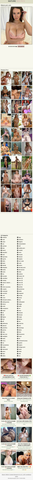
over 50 (20, 280)
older (19, 272)
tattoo (19, 330)
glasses (3, 325)
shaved (20, 312)
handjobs (4, 336)
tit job (19, 336)
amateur (4, 237)
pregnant (20, 293)
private (19, 295)
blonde (3, 265)
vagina (19, 345)
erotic (3, 306)
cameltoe (4, 278)
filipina (3, 317)
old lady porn (21, 267)
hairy (3, 332)
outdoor (20, 274)
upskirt (19, 343)
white (19, 351)
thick (19, 332)
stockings (20, 327)
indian (3, 347)
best (3, 254)
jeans (3, 351)
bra (2, 274)
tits (18, 338)
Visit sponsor (21, 46)
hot (2, 343)
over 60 (20, 282)
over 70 (20, 284)
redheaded (20, 302)
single (19, 317)
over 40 (20, 278)
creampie (4, 291)
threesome (20, 334)
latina (3, 355)
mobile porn (21, 248)
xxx (18, 355)
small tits (20, 323)
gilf (2, 321)
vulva (19, 349)
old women (21, 269)
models (20, 250)
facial (3, 310)
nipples (19, 259)
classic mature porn (7, 282)
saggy (19, 304)
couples (4, 289)
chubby (3, 280)
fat (2, 312)
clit (2, 284)
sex (19, 308)
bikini (3, 261)
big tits (3, 259)
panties (20, 287)
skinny (19, 319)
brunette (4, 276)
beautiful (4, 252)
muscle (19, 254)
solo (19, 325)
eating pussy (5, 302)
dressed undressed (7, 299)
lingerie (20, 241)
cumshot (4, 293)
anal (3, 239)
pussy (19, 297)
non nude (20, 261)
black (3, 263)
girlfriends (4, 323)
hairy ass (4, 334)
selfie (19, 306)
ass (2, 244)
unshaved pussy (22, 340)
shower (20, 315)
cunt (3, 295)
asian (3, 241)
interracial (4, 349)
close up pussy (5, 287)
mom (19, 252)
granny (3, 330)
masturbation (21, 244)
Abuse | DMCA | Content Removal (10, 474)
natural (19, 256)
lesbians (20, 239)
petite (19, 291)
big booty (4, 256)
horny (3, 340)
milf (19, 246)
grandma (4, 327)
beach (3, 250)
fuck (3, 319)
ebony (3, 304)
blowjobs (4, 267)
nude (19, 263)
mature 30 (20, 276)
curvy (3, 297)
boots (3, 272)
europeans (4, 308)
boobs (3, 269)
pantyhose (20, 289)
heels (3, 338)
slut (19, 321)
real (19, 299)
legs (19, 237)
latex (3, 353)
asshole (4, 246)
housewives (5, 345)
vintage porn (21, 347)
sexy (19, 310)
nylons (19, 265)
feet (2, 315)
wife (19, 353)
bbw (3, 248)
